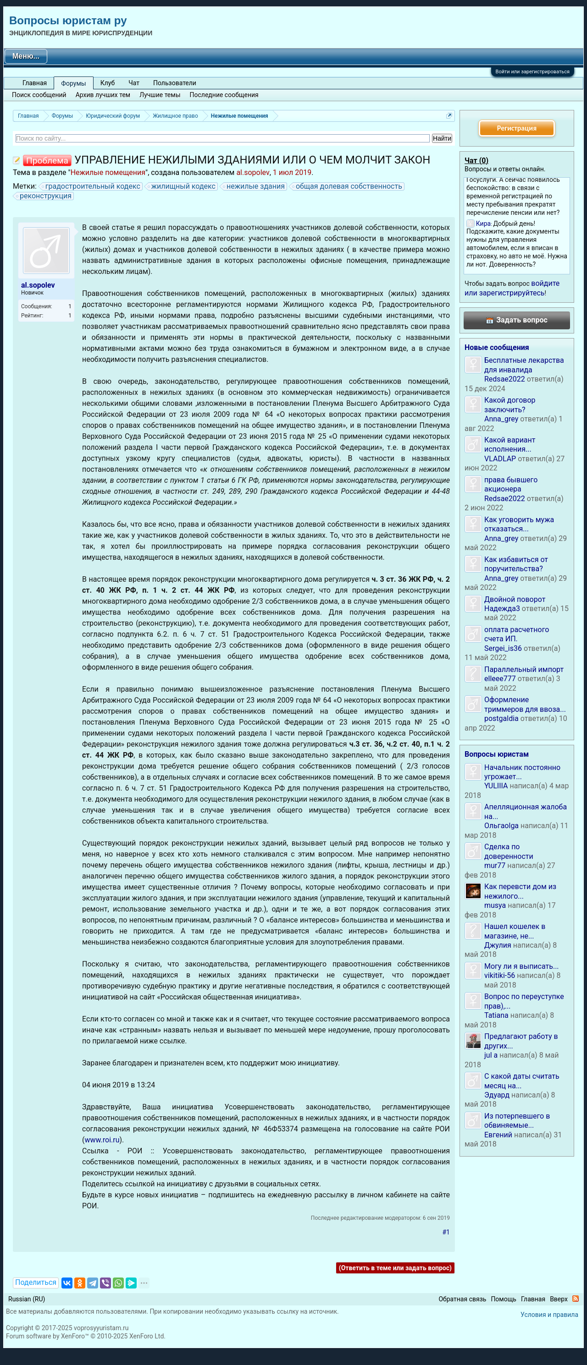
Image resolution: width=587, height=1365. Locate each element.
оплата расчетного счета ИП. (516, 634)
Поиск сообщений (39, 94)
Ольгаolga (501, 825)
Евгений (498, 1134)
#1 (446, 1232)
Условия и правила (549, 1314)
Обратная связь (462, 1299)
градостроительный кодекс (91, 186)
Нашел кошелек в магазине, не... (514, 931)
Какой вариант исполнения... (510, 444)
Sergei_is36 (503, 648)
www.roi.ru (101, 1140)
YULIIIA (496, 785)
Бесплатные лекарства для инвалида (524, 365)
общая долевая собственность (347, 186)
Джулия (497, 945)
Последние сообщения (224, 94)
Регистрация (517, 128)
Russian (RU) (26, 1299)
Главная (34, 83)
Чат (133, 83)
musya (495, 905)
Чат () (476, 160)
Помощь (503, 1299)
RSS (575, 1298)
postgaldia (501, 718)
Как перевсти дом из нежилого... (520, 891)
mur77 (494, 865)
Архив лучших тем (103, 94)
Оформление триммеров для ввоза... (525, 704)
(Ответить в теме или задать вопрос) (395, 1268)
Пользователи (174, 83)
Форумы (73, 83)
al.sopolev (252, 172)
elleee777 (500, 678)
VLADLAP (500, 458)
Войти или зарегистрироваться (533, 72)
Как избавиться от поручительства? (516, 564)
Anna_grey (501, 419)
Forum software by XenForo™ (86, 1336)
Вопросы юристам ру (68, 20)
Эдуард (496, 1095)
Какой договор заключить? (510, 405)
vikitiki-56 (499, 975)
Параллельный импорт (524, 669)
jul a (491, 1055)
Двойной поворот (514, 599)
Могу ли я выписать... (521, 966)
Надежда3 (502, 608)
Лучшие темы (159, 94)
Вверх (559, 1299)
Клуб (107, 83)
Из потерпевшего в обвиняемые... (517, 1121)
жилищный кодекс (182, 186)
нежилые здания (254, 186)
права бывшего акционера (510, 484)
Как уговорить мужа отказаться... (519, 524)
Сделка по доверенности (508, 851)
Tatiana (496, 1015)
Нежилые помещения (108, 172)
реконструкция (44, 196)
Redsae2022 (504, 379)
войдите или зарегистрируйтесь (512, 288)
